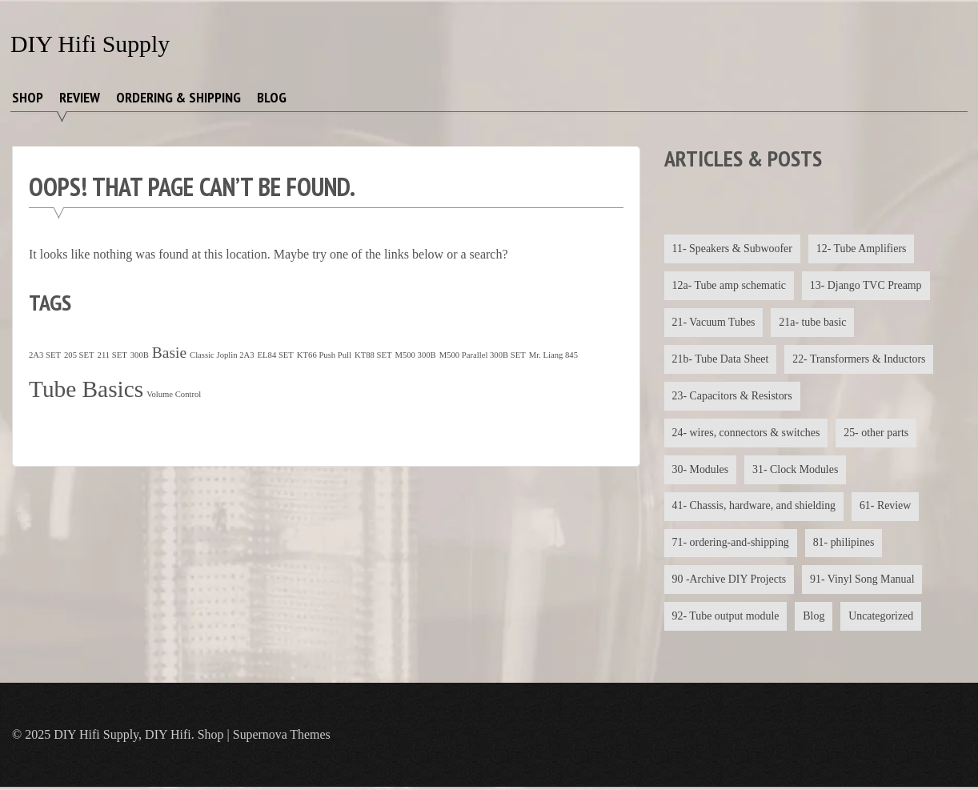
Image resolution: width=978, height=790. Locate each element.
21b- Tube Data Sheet (721, 360)
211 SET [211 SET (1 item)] (112, 355)
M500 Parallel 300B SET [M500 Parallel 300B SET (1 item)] (482, 355)
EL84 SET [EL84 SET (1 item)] (276, 355)
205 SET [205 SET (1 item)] (79, 355)
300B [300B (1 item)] (139, 355)
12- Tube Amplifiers (862, 249)
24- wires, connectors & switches (746, 433)
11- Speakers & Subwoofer (733, 249)
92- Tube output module (726, 618)
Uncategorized (883, 618)
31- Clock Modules (796, 470)
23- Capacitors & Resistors (732, 397)
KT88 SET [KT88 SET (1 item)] (373, 355)
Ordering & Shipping (178, 97)
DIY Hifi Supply (90, 43)
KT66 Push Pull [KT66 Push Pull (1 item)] (324, 355)
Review (79, 97)
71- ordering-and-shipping (731, 545)
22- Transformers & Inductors (860, 360)
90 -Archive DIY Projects (730, 581)
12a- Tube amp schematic (729, 285)
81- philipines (845, 545)
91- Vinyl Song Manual (863, 581)
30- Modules (700, 470)
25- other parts (878, 433)
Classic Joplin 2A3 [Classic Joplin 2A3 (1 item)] (222, 355)
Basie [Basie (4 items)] (169, 352)
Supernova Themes (282, 737)
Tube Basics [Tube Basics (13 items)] (86, 389)
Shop (27, 97)
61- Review (887, 508)
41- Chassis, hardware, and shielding (754, 508)
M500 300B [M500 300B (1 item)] (415, 355)
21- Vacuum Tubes (714, 322)
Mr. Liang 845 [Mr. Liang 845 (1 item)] (553, 355)
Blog (272, 97)
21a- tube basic (814, 322)
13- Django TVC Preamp (867, 285)
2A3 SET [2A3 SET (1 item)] (45, 355)
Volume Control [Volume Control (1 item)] (173, 394)
